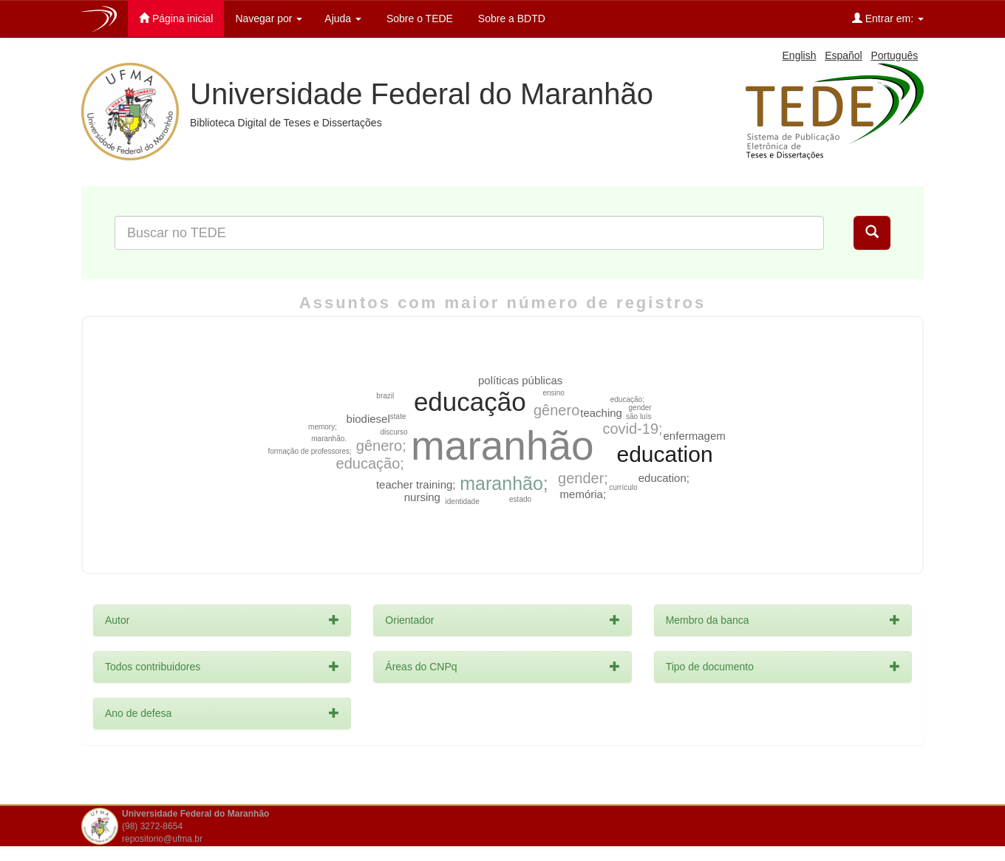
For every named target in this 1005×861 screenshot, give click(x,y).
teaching (601, 412)
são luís (638, 416)
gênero (556, 410)
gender (640, 408)
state (398, 416)
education (664, 454)
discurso (393, 432)
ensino (553, 393)
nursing (422, 497)
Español (843, 55)
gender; (583, 478)
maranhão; (504, 483)
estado (520, 499)
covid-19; (632, 429)
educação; (370, 463)
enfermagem (695, 435)
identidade (463, 501)
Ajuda (342, 18)
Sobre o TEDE (418, 18)
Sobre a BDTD (510, 18)
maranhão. (329, 439)
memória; (583, 494)
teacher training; (416, 484)
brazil (385, 396)
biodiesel (368, 418)
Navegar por (268, 18)
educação (470, 401)
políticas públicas (520, 380)
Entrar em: (888, 18)
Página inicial (176, 18)
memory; (322, 427)
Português (894, 55)
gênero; (381, 446)
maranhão (502, 446)
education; (663, 478)
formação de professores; (309, 451)
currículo (623, 487)
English (800, 55)
